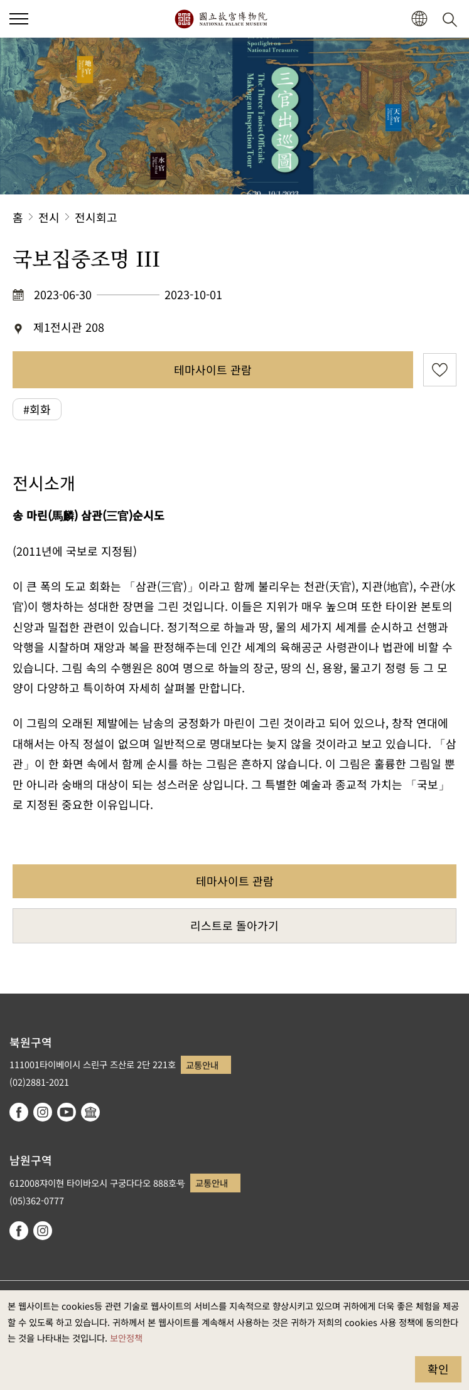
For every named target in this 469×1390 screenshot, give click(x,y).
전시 (49, 217)
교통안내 (202, 1064)
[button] (419, 19)
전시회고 (96, 217)
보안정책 (126, 1337)
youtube (66, 1112)
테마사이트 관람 (213, 369)
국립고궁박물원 (221, 19)
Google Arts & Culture (90, 1112)
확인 (438, 1369)
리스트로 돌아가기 (234, 925)
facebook (18, 1112)
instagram (42, 1112)
